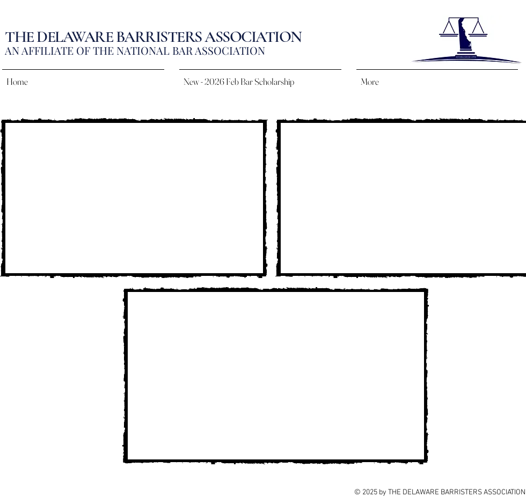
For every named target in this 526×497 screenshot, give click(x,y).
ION (255, 50)
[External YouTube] (134, 198)
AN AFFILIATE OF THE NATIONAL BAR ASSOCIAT (125, 50)
